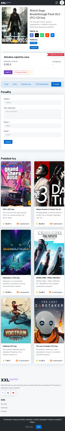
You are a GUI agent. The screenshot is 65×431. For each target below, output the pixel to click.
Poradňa (56, 84)
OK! (39, 427)
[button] (62, 2)
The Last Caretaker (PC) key (47, 346)
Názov (7, 122)
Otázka (7, 99)
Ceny (6, 84)
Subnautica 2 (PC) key (11, 278)
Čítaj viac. (29, 427)
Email (6, 131)
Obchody (4, 408)
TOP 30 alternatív (42, 84)
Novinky (4, 404)
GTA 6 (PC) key (8, 209)
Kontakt (4, 411)
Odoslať (8, 142)
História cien (26, 84)
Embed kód (34, 47)
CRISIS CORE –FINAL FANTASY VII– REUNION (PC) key (48, 278)
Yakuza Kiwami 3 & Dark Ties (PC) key (49, 209)
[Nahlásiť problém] (30, 72)
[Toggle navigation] (56, 2)
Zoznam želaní (20, 72)
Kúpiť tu (8, 72)
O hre (15, 84)
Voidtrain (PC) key (10, 346)
